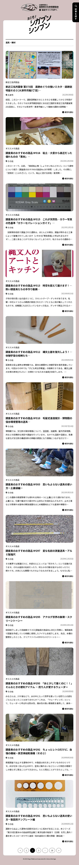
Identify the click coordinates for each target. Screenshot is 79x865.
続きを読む (67, 112)
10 (52, 850)
